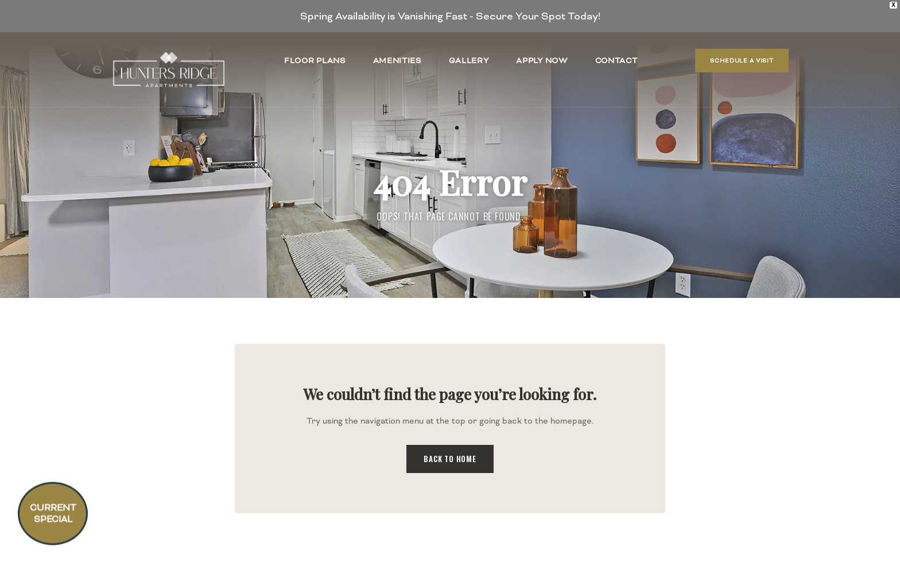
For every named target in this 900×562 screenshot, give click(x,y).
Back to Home (450, 458)
